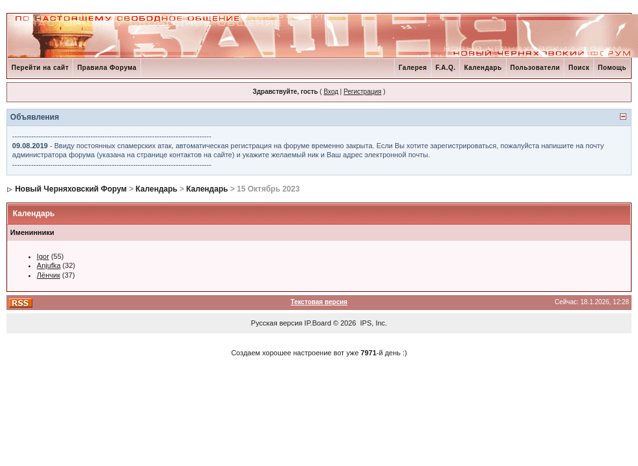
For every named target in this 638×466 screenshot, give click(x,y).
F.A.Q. (445, 67)
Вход (331, 91)
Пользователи (535, 67)
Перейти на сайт (40, 67)
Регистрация (362, 91)
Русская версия (276, 323)
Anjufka (49, 265)
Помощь (612, 67)
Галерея (413, 67)
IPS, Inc (373, 323)
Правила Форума (107, 67)
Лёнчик (48, 275)
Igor (43, 256)
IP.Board (317, 323)
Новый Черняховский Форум (71, 189)
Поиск (578, 67)
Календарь (482, 67)
